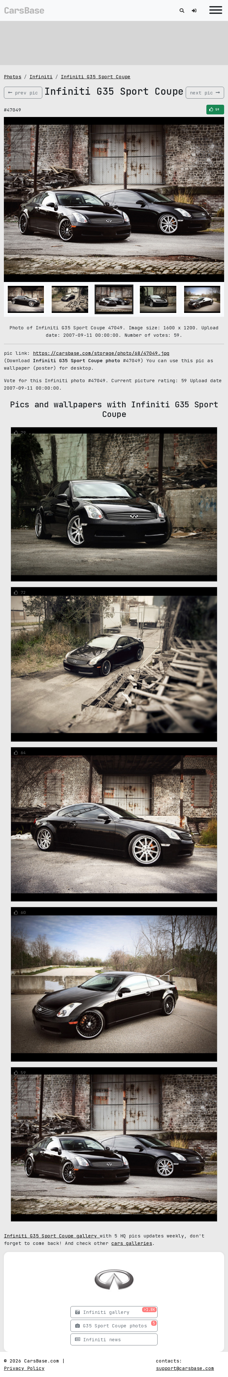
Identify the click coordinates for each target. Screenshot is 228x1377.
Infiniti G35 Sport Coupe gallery (52, 1236)
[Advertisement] (114, 42)
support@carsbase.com (185, 1368)
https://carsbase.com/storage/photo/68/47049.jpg (101, 353)
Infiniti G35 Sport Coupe (95, 76)
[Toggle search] (181, 10)
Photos (12, 76)
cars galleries (131, 1243)
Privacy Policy (24, 1368)
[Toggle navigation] (214, 10)
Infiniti (41, 76)
